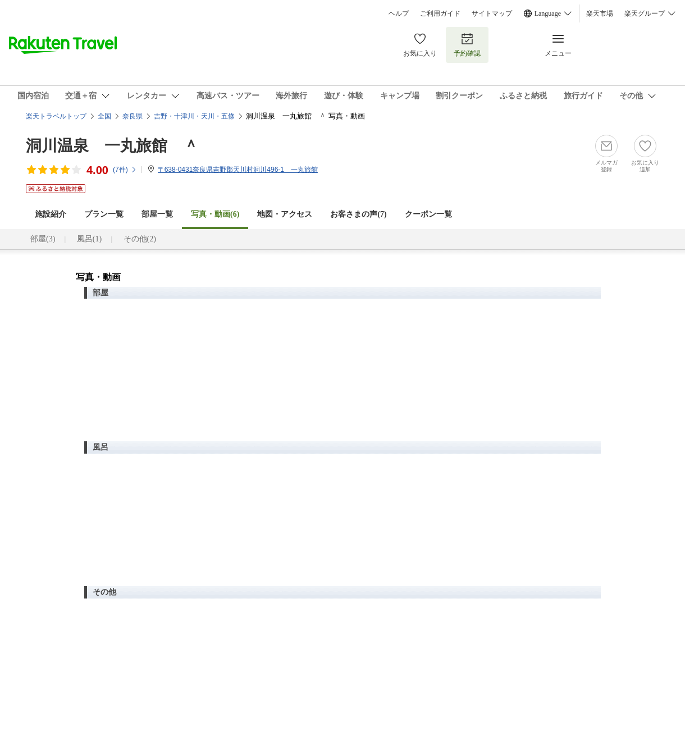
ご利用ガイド (440, 13)
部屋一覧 (157, 214)
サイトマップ (492, 13)
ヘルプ (399, 13)
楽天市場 (599, 13)
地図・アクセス (284, 214)
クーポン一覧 (428, 214)
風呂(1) (89, 239)
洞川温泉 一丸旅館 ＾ (112, 145)
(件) (125, 169)
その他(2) (140, 239)
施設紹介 (50, 214)
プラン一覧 (104, 214)
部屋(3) (42, 239)
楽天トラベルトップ (56, 116)
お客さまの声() (358, 214)
